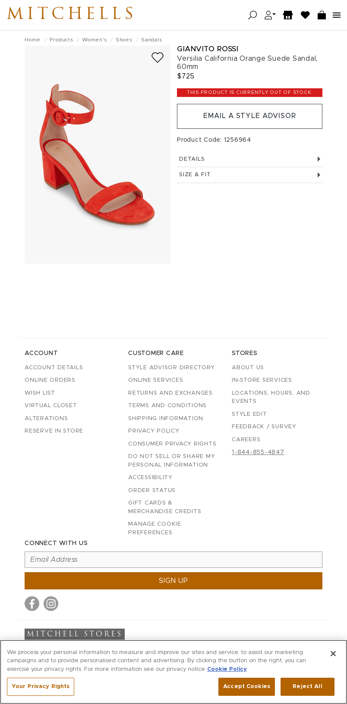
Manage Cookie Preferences (154, 528)
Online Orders (50, 380)
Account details (54, 368)
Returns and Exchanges (170, 393)
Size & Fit (249, 175)
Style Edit (249, 414)
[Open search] (252, 15)
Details (249, 159)
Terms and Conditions (167, 405)
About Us (248, 368)
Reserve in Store (54, 431)
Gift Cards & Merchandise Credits (164, 507)
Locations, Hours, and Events (271, 397)
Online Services (155, 380)
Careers (246, 439)
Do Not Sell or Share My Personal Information (171, 461)
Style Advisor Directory (171, 368)
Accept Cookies (246, 686)
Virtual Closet (51, 405)
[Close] (333, 653)
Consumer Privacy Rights (172, 444)
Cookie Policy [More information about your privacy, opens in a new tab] (227, 669)
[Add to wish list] (157, 57)
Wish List (40, 393)
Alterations (46, 418)
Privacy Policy (154, 431)
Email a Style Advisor (249, 116)
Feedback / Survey (264, 427)
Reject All (307, 686)
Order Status (152, 490)
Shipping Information (165, 418)
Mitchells (72, 15)
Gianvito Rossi (207, 49)
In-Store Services (262, 380)
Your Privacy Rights (40, 686)
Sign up (173, 580)
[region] (173, 672)
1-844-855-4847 (258, 452)
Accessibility (150, 477)
